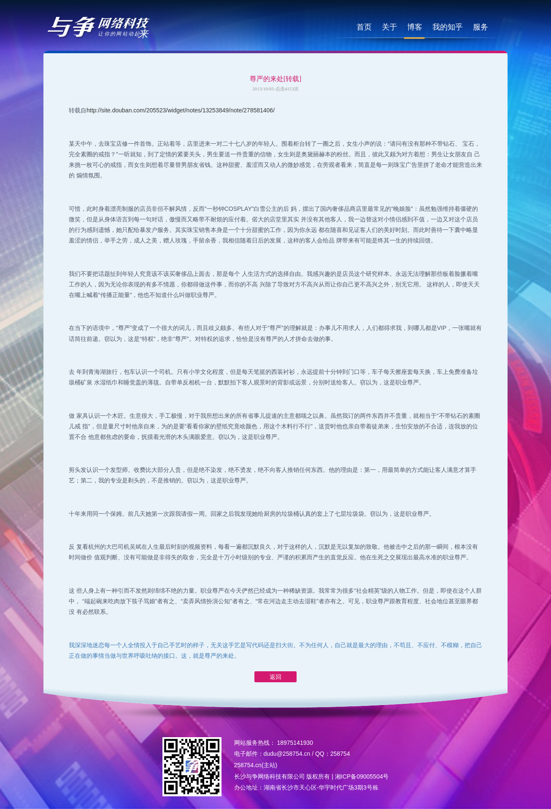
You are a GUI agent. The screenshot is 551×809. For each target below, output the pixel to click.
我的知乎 (447, 27)
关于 (389, 27)
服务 (480, 27)
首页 (364, 27)
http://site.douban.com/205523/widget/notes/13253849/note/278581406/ (180, 110)
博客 (414, 27)
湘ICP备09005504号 (362, 776)
